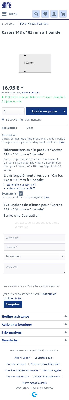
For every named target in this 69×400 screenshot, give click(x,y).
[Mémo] (45, 14)
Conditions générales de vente (21, 370)
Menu (10, 13)
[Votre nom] (34, 237)
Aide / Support (22, 357)
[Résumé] (34, 247)
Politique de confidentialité (45, 364)
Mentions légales (52, 370)
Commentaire (31, 119)
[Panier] (63, 14)
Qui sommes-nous (16, 364)
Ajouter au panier (48, 110)
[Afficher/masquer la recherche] (36, 14)
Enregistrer (13, 304)
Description (9, 135)
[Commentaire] (34, 256)
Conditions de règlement (46, 376)
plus (61, 142)
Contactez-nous (43, 357)
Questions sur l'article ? (20, 184)
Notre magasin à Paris (35, 382)
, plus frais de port (29, 92)
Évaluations (9, 193)
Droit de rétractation (17, 376)
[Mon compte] (54, 14)
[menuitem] (10, 14)
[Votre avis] (34, 268)
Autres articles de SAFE (19, 188)
